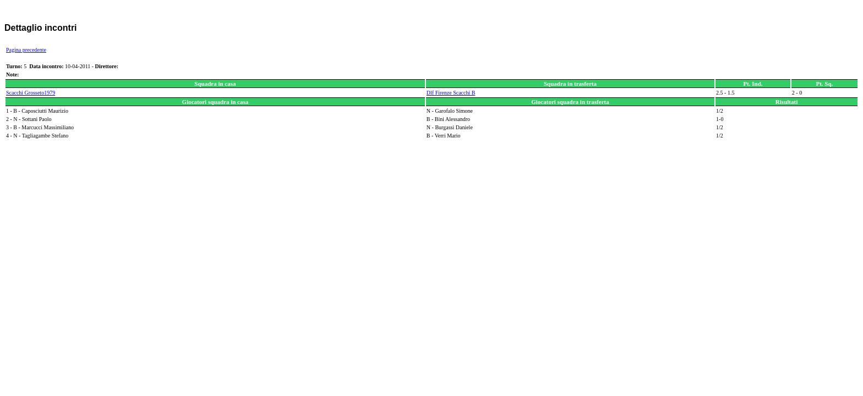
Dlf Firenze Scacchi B (451, 93)
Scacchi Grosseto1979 (30, 93)
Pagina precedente (26, 50)
